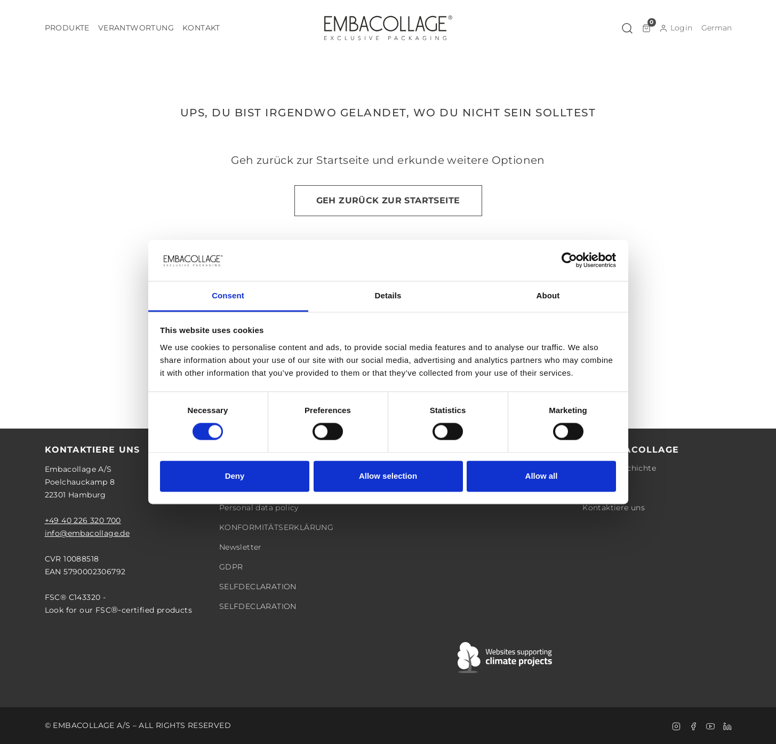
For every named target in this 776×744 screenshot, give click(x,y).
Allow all (541, 475)
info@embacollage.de (87, 533)
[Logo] (388, 27)
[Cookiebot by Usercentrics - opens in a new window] (569, 260)
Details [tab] (388, 295)
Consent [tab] (228, 295)
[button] (67, 28)
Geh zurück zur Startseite (388, 200)
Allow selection (388, 475)
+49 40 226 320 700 (83, 520)
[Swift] (506, 657)
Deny (235, 475)
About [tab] (548, 295)
